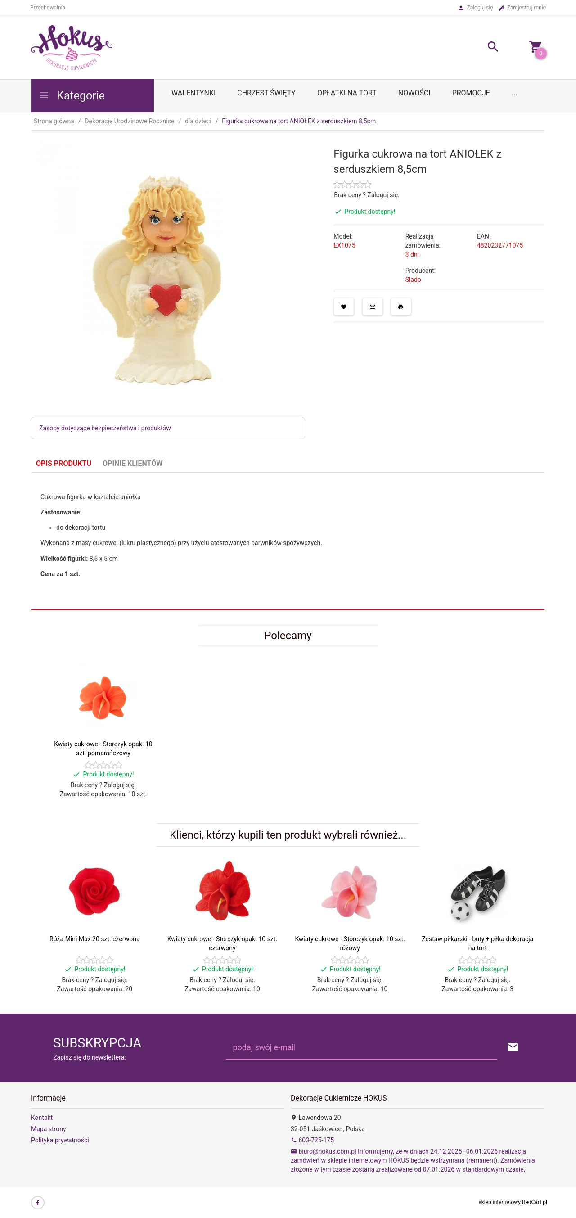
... (515, 93)
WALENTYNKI (193, 93)
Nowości (414, 93)
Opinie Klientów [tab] (132, 463)
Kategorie (71, 95)
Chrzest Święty (266, 93)
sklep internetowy (500, 1202)
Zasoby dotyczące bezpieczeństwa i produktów (105, 428)
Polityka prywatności (60, 1140)
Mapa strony (48, 1128)
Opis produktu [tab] (63, 463)
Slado (413, 279)
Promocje (471, 93)
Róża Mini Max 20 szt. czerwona (95, 939)
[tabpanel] (288, 541)
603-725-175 (312, 1140)
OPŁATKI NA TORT (347, 93)
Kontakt (42, 1117)
